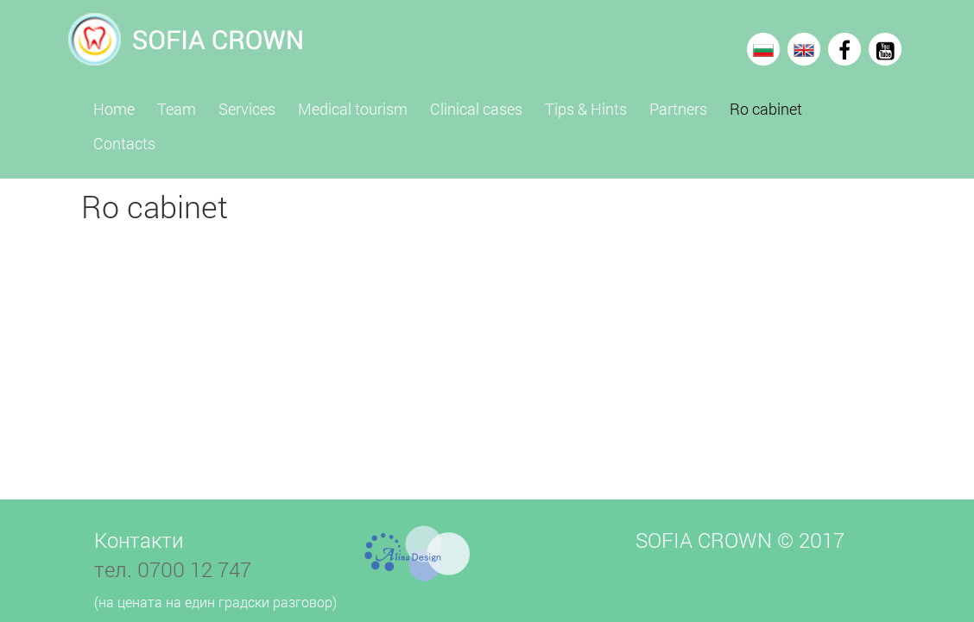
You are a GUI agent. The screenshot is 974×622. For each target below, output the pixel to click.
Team (176, 108)
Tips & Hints (586, 108)
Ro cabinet (766, 108)
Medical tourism (353, 108)
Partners (678, 108)
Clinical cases (476, 108)
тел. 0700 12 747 (172, 569)
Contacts (124, 143)
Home (114, 108)
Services (246, 108)
